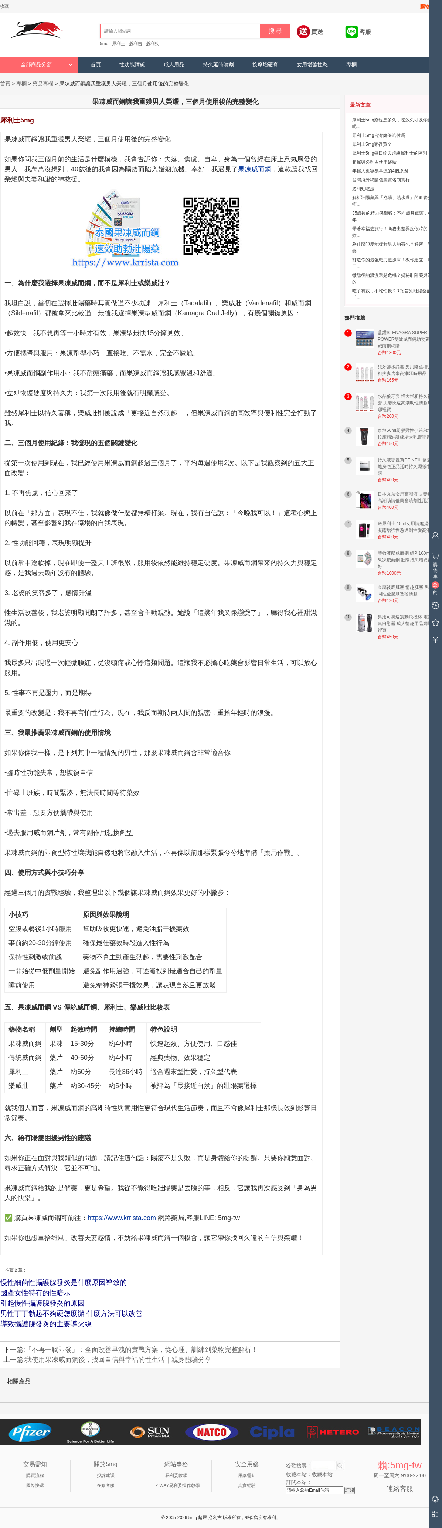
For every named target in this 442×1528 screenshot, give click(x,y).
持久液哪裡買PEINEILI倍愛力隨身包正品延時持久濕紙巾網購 (407, 466)
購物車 (427, 6)
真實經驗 (247, 1485)
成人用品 (174, 64)
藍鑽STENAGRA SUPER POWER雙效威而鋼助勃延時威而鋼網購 (406, 339)
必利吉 (135, 43)
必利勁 (152, 43)
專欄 (351, 64)
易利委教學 (176, 1475)
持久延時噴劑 (218, 64)
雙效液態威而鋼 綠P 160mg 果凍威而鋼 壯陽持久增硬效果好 (407, 560)
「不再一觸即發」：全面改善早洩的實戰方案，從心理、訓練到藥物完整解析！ (141, 1349)
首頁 (96, 64)
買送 (317, 32)
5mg (104, 43)
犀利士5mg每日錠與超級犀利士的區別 (389, 153)
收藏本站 (322, 1474)
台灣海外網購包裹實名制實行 (381, 179)
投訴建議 (106, 1475)
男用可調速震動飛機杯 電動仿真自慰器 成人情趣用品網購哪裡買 (407, 623)
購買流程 (35, 1475)
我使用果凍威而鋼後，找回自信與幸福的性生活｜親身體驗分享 (118, 1359)
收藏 (4, 6)
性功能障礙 (132, 64)
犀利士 (118, 43)
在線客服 (106, 1485)
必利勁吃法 (363, 188)
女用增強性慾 (312, 64)
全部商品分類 (46, 64)
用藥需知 (247, 1475)
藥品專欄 (43, 84)
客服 (365, 32)
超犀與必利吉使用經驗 (374, 162)
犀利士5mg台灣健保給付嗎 (378, 135)
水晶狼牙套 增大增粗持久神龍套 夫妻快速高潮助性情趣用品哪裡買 (407, 403)
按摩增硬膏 (265, 64)
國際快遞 (35, 1485)
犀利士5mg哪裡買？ (372, 144)
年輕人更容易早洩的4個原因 (380, 171)
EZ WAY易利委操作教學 (176, 1485)
